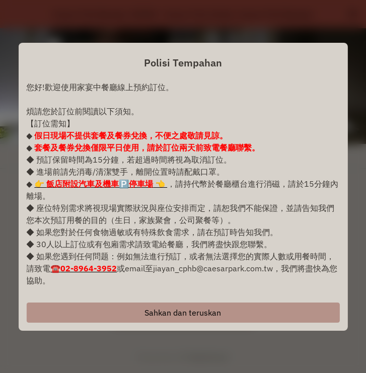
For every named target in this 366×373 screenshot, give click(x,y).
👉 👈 (100, 184)
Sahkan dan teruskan (182, 313)
